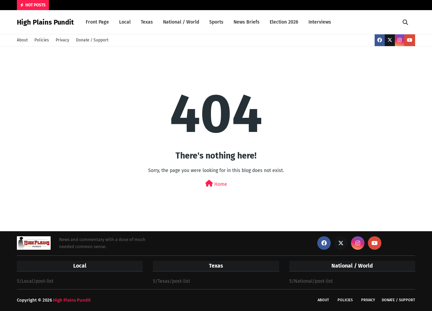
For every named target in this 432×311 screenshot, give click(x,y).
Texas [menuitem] (147, 22)
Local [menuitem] (125, 22)
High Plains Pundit (45, 22)
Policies (41, 40)
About (22, 40)
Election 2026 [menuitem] (284, 22)
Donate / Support (92, 40)
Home (216, 183)
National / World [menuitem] (181, 22)
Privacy (62, 40)
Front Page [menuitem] (97, 22)
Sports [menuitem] (216, 22)
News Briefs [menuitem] (247, 22)
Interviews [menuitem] (319, 22)
